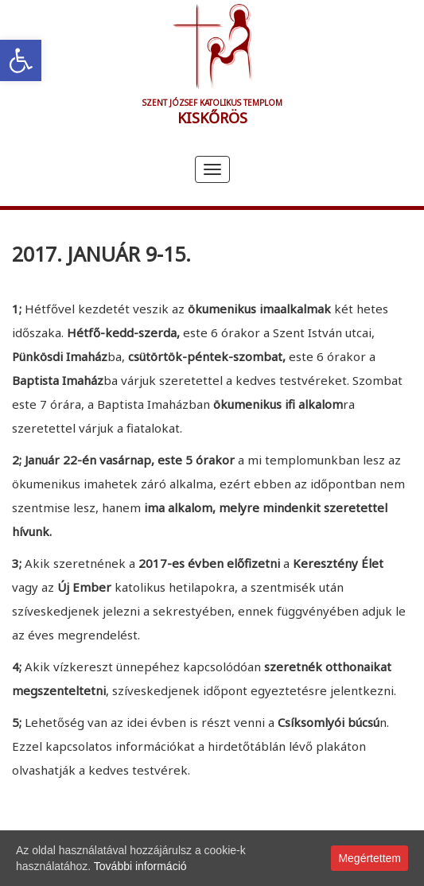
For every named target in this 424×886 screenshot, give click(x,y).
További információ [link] (140, 866)
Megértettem (369, 858)
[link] (20, 60)
